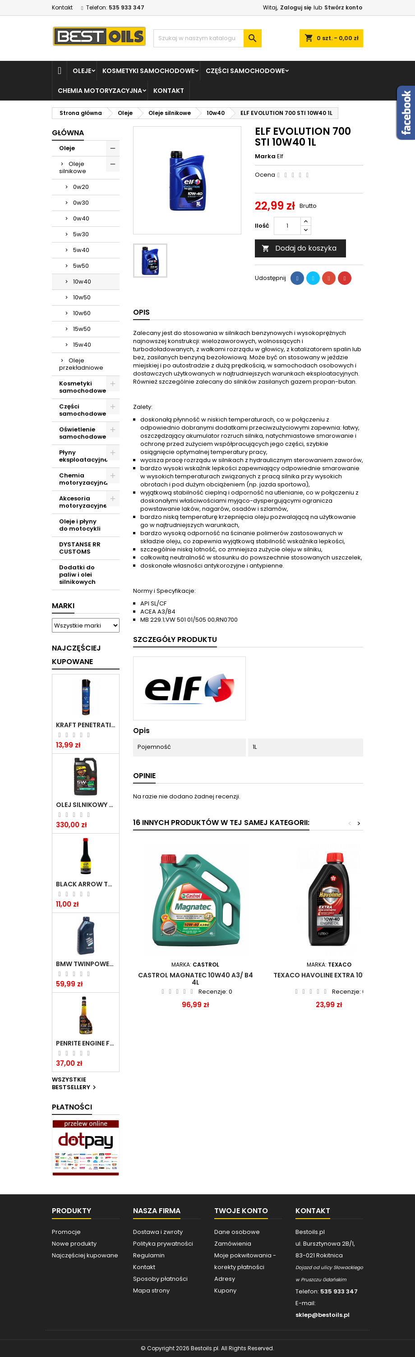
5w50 (81, 265)
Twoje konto (241, 1211)
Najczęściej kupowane (85, 1255)
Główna (68, 133)
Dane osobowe (237, 1232)
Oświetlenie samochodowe (82, 433)
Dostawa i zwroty (158, 1232)
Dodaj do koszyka (299, 248)
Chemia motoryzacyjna (100, 90)
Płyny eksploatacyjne (83, 456)
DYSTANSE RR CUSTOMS (80, 548)
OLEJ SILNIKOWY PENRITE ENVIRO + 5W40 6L (85, 804)
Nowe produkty (74, 1243)
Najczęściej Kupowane (76, 655)
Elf (280, 156)
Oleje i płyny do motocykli (80, 525)
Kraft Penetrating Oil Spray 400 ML (85, 725)
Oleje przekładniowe (81, 364)
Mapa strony (151, 1290)
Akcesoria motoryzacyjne (83, 502)
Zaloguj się (295, 7)
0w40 (81, 218)
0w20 (81, 187)
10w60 (82, 313)
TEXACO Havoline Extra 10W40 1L (329, 975)
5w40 (81, 250)
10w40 (82, 281)
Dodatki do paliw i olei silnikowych (77, 574)
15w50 (82, 329)
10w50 (82, 297)
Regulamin (149, 1255)
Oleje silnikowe (72, 167)
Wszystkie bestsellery (75, 1084)
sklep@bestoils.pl (322, 1315)
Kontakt (62, 7)
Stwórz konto (343, 7)
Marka (265, 156)
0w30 (81, 202)
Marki (63, 606)
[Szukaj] (207, 38)
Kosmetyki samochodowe (148, 70)
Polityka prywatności (163, 1243)
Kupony (225, 1290)
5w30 (81, 234)
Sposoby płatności (160, 1278)
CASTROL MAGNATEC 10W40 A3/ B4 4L (195, 979)
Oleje (82, 70)
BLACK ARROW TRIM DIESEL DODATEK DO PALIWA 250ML (85, 884)
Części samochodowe (245, 70)
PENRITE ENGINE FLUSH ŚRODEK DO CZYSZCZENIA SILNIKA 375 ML (85, 1043)
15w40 (82, 344)
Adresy (224, 1278)
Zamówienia (232, 1243)
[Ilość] (287, 226)
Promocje (66, 1232)
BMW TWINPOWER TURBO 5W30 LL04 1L (85, 963)
